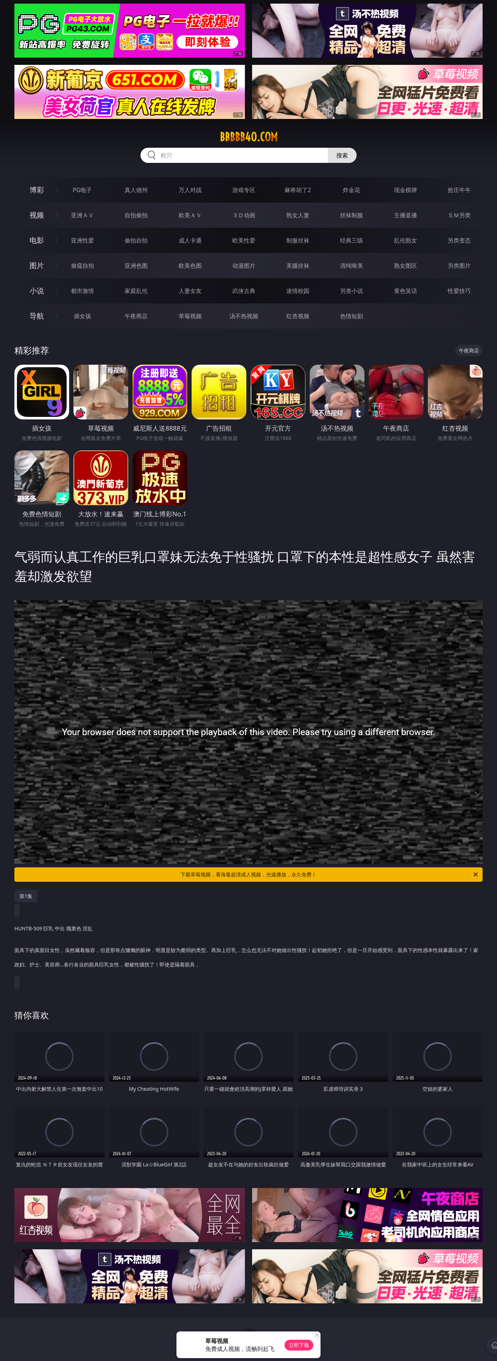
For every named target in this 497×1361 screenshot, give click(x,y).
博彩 (37, 190)
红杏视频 (297, 316)
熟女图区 (405, 266)
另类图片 (459, 266)
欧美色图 (190, 266)
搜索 (342, 155)
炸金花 (351, 190)
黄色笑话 (405, 291)
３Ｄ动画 (243, 215)
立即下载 (299, 1345)
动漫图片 (243, 266)
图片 (37, 265)
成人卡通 (190, 240)
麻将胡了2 (298, 190)
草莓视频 (190, 316)
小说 (37, 290)
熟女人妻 (297, 215)
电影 (37, 240)
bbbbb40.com (249, 137)
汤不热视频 (243, 316)
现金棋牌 (405, 190)
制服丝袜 (297, 240)
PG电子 (82, 190)
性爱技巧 (459, 291)
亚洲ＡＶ (82, 215)
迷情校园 (297, 291)
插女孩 (82, 316)
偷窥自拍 (82, 266)
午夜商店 (136, 316)
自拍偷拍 (136, 215)
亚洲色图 (136, 266)
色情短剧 (351, 316)
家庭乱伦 (136, 291)
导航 (37, 316)
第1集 (25, 896)
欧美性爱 (243, 240)
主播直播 (405, 215)
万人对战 (190, 190)
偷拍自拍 (136, 240)
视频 (37, 215)
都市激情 (82, 291)
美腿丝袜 (297, 266)
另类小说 (351, 291)
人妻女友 (190, 291)
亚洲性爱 (82, 240)
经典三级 (351, 240)
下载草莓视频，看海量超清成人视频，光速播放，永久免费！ (329, 874)
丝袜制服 (351, 215)
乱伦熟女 (405, 240)
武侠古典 (243, 291)
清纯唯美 (351, 266)
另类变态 (459, 240)
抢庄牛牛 (459, 190)
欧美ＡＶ (190, 215)
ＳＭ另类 (459, 215)
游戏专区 (243, 190)
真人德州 (136, 190)
